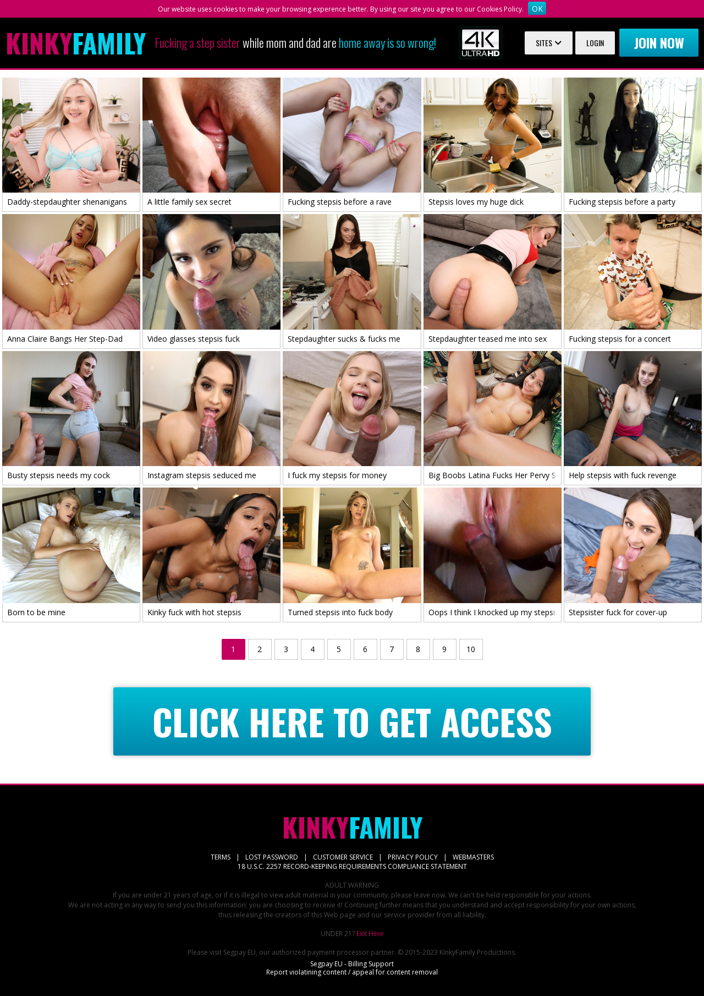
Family (76, 43)
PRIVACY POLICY (413, 857)
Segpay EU (239, 952)
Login (595, 42)
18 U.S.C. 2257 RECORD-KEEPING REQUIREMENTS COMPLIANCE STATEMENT (352, 866)
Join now (659, 42)
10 (470, 649)
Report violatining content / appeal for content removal (352, 972)
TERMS (220, 857)
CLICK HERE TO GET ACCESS (352, 721)
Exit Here (370, 933)
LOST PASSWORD (271, 857)
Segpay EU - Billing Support (352, 963)
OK (537, 8)
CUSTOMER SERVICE (343, 857)
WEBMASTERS (473, 857)
